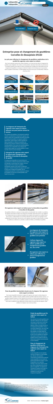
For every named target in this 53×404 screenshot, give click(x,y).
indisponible (13, 2)
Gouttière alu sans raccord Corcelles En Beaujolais (35, 385)
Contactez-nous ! (32, 28)
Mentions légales (44, 400)
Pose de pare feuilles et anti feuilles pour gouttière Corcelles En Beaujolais (26, 385)
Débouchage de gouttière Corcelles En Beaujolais (15, 385)
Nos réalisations (20, 28)
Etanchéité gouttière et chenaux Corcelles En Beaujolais (21, 389)
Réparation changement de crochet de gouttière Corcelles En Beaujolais (23, 390)
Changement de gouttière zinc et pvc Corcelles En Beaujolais (21, 387)
